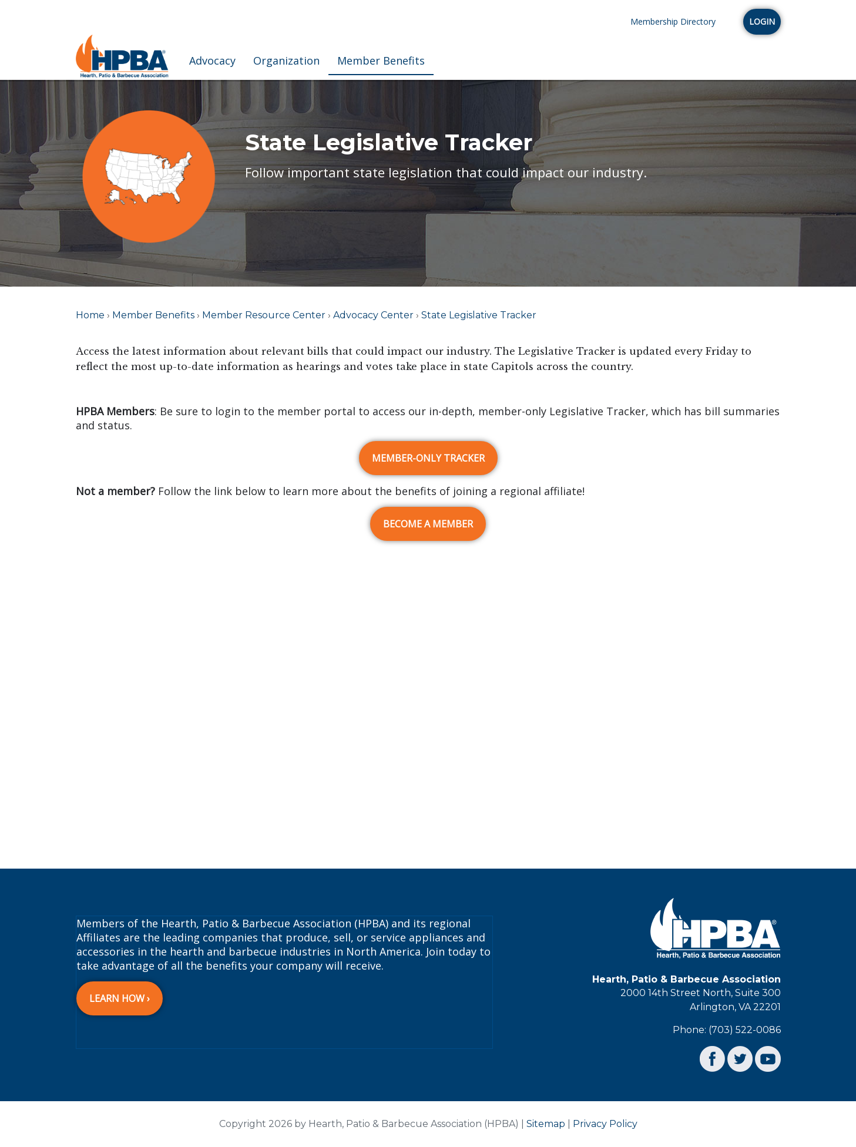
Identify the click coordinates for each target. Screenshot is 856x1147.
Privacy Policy (605, 1123)
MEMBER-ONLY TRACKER (428, 458)
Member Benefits (381, 60)
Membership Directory (673, 21)
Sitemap (545, 1123)
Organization (286, 60)
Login (762, 21)
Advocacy (212, 60)
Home (90, 315)
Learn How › (119, 998)
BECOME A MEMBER (428, 523)
